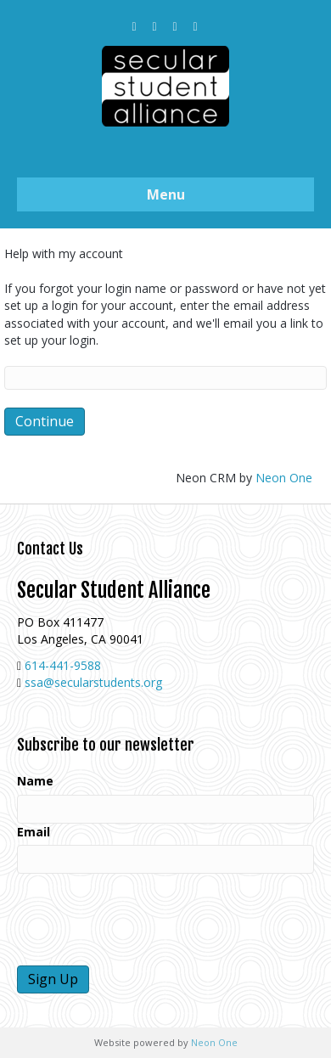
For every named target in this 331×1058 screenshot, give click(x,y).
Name (35, 781)
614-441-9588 (63, 665)
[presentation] (146, 919)
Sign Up (53, 979)
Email (33, 832)
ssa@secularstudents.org (93, 682)
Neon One (283, 478)
